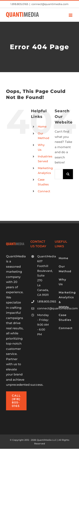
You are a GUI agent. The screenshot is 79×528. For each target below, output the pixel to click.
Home (42, 126)
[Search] (68, 174)
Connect (44, 191)
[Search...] (59, 174)
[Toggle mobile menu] (71, 15)
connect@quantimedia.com (50, 4)
